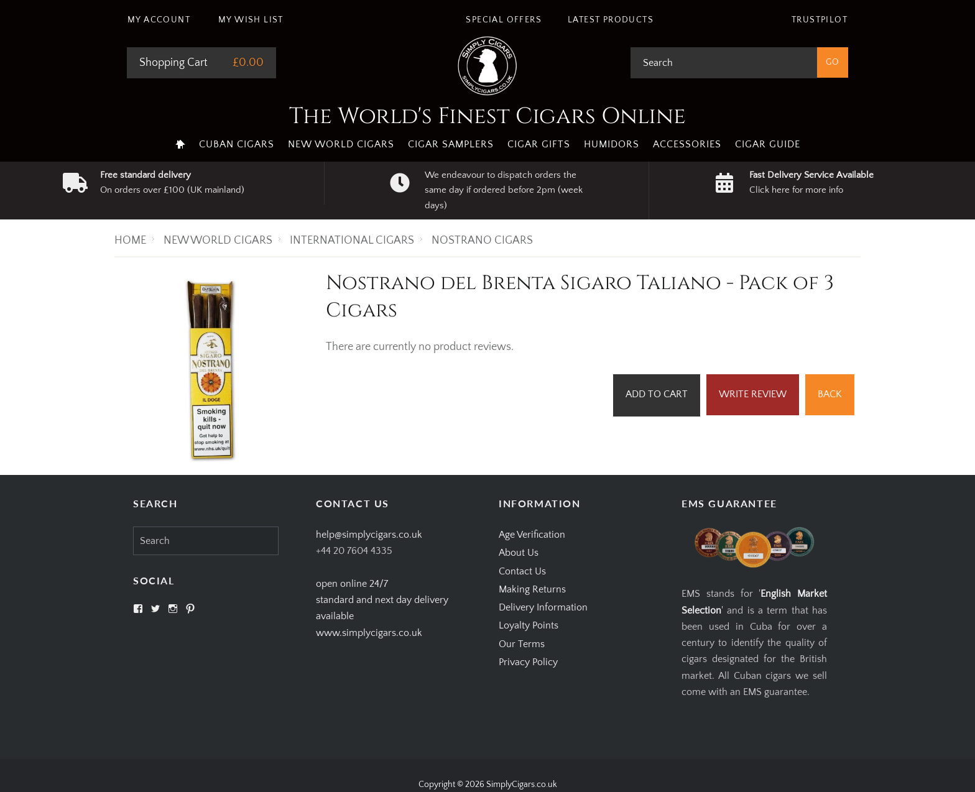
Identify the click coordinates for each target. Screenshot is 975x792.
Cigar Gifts (538, 144)
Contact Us (522, 571)
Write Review (753, 394)
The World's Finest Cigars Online (487, 116)
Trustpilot (820, 20)
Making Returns (532, 589)
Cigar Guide (767, 144)
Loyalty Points (528, 625)
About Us (518, 552)
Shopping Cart (173, 63)
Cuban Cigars (236, 144)
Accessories (687, 144)
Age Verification (532, 534)
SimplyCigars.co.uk (521, 785)
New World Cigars (341, 144)
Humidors (611, 144)
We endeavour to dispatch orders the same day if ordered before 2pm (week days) (504, 190)
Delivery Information (543, 607)
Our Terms (522, 644)
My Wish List (251, 20)
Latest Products (611, 20)
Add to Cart (657, 394)
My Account (158, 20)
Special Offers (504, 20)
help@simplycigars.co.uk (369, 534)
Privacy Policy (528, 662)
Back (830, 394)
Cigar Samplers (451, 144)
